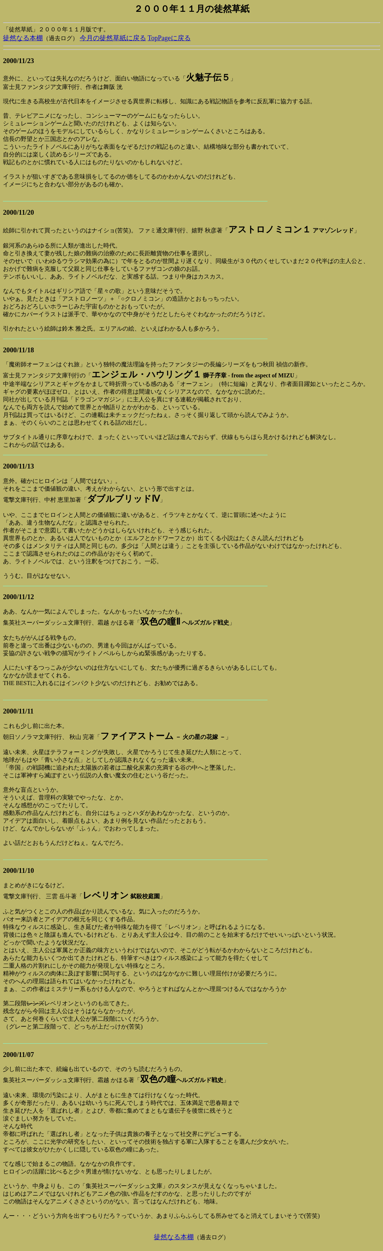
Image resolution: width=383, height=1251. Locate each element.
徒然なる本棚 (23, 38)
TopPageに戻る (169, 38)
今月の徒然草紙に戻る (113, 38)
